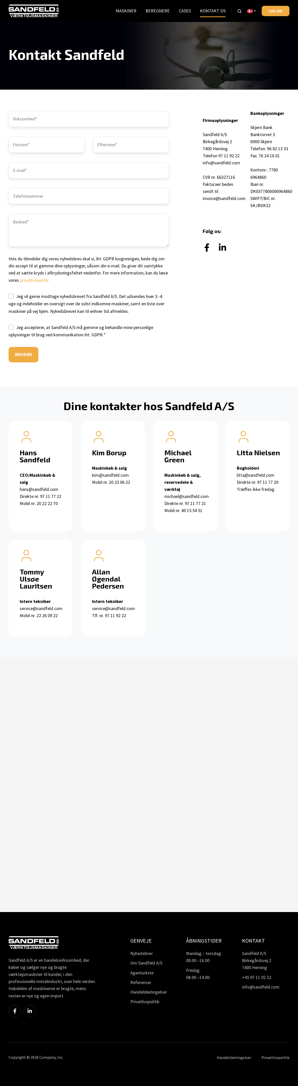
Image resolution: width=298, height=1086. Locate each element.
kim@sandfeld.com (110, 475)
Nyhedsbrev (141, 953)
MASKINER (126, 11)
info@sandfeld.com (221, 163)
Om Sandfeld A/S (146, 963)
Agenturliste (142, 973)
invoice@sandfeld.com (224, 198)
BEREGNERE (157, 11)
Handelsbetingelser (148, 992)
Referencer (140, 982)
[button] (239, 11)
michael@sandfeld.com (186, 496)
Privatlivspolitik (145, 1001)
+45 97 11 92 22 (256, 977)
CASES (185, 11)
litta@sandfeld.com (255, 475)
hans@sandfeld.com (39, 489)
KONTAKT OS (213, 11)
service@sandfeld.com (41, 608)
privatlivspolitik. (35, 280)
